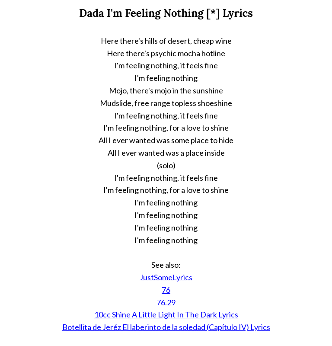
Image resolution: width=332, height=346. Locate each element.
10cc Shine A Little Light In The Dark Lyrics (166, 314)
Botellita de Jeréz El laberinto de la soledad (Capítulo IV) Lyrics (166, 327)
